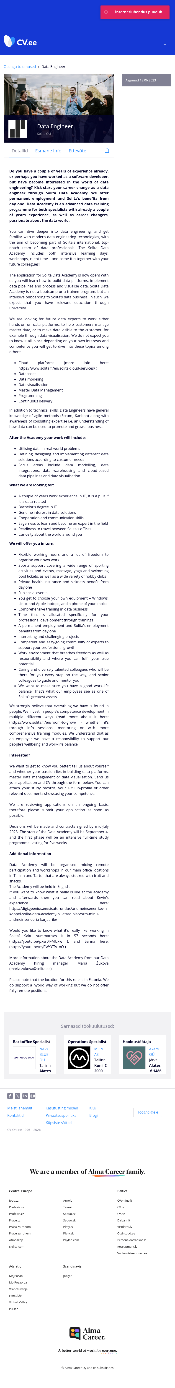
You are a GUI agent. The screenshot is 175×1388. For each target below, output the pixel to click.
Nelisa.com (16, 1247)
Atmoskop (16, 1240)
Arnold (67, 1200)
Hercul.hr (15, 1296)
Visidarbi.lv (124, 1227)
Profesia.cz (16, 1214)
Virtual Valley (18, 1302)
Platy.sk (68, 1233)
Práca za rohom (20, 1227)
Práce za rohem (20, 1233)
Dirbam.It (123, 1220)
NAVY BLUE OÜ (44, 1054)
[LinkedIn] (26, 1096)
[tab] (19, 151)
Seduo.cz (69, 1214)
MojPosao (16, 1276)
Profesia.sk (16, 1207)
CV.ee (121, 1214)
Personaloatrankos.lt (131, 1240)
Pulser (13, 1309)
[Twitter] (18, 1096)
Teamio (68, 1207)
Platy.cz (68, 1227)
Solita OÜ (44, 133)
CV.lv (120, 1207)
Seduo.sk (69, 1220)
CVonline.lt (124, 1200)
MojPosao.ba (18, 1282)
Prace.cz (15, 1220)
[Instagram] (33, 1096)
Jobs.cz (13, 1200)
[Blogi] (93, 1115)
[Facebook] (11, 1096)
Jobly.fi (67, 1276)
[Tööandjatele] (147, 1112)
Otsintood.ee (126, 1233)
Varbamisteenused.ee (132, 1253)
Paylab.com (71, 1240)
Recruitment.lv (127, 1247)
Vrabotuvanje (18, 1289)
